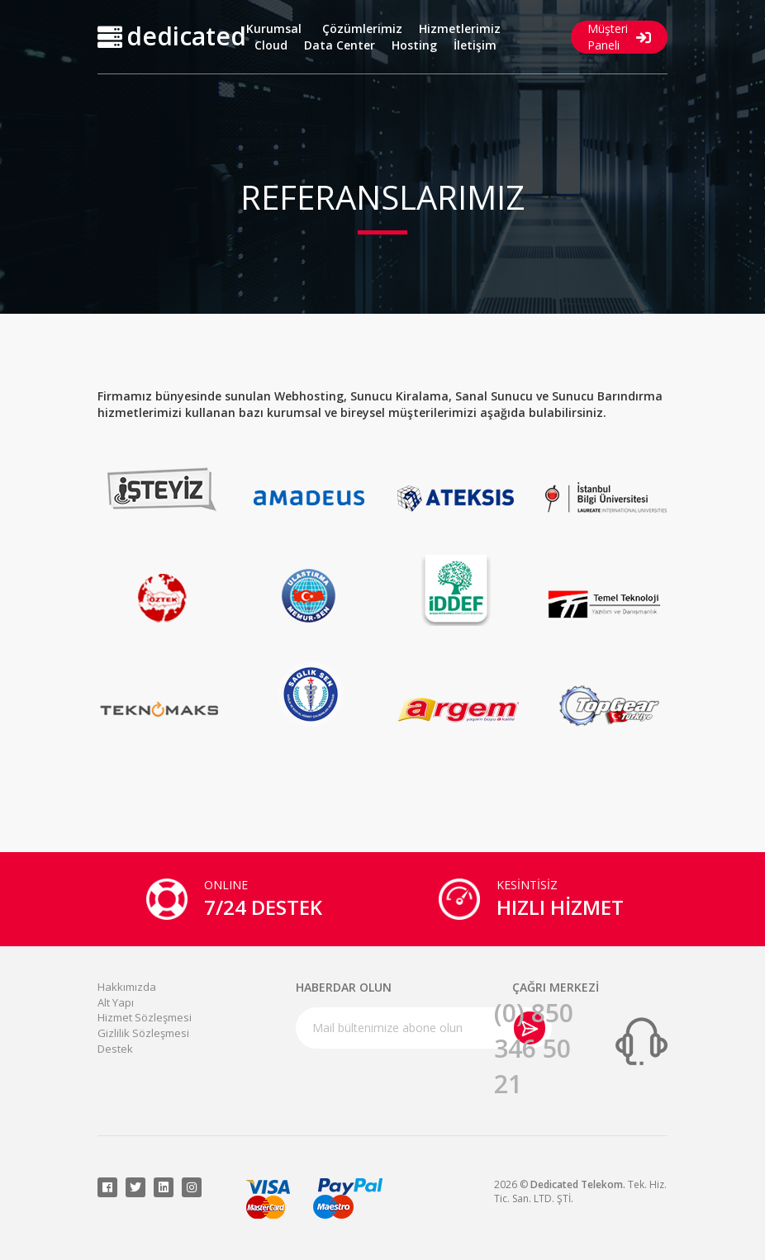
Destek (115, 1048)
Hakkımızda (126, 986)
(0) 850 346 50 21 (533, 1048)
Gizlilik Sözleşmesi (143, 1033)
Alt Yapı (115, 1002)
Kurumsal (274, 28)
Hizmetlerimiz (460, 28)
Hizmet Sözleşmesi (144, 1017)
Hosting (414, 45)
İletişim (475, 45)
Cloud (270, 45)
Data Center (339, 45)
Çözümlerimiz (362, 28)
